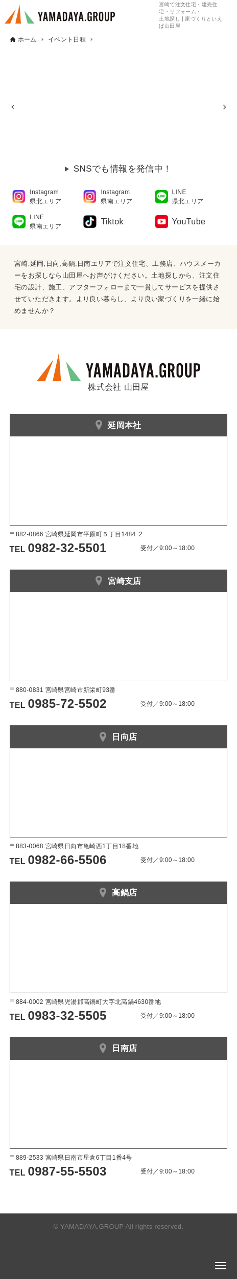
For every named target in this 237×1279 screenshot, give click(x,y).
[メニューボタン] (220, 1265)
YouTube (189, 221)
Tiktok (112, 221)
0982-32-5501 (67, 548)
